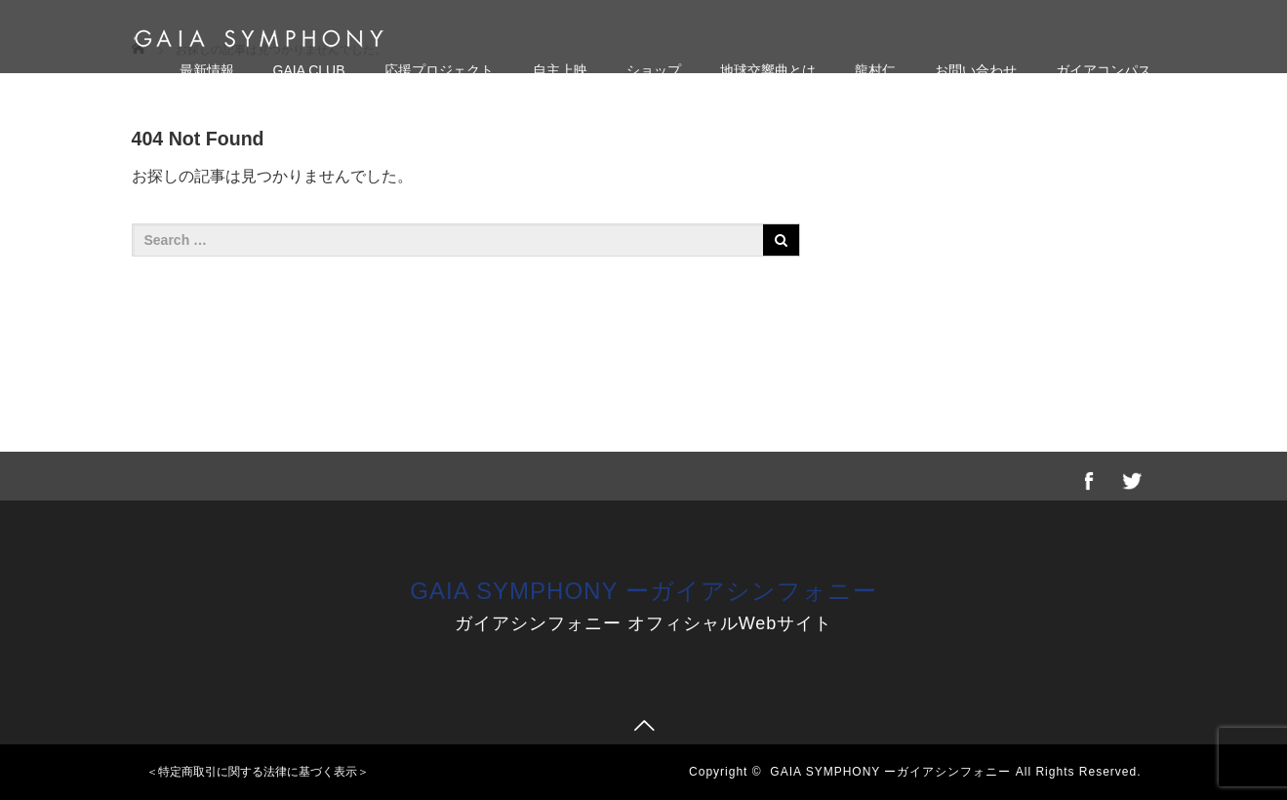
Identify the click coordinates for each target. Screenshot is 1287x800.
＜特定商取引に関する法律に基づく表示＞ (257, 772)
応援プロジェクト (439, 70)
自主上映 (560, 70)
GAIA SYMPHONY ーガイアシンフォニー (643, 591)
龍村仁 (875, 70)
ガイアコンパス (1103, 70)
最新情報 (207, 70)
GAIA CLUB (309, 70)
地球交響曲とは (768, 70)
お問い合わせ (976, 70)
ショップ (653, 70)
